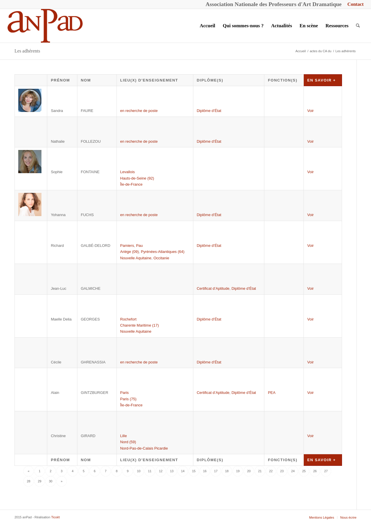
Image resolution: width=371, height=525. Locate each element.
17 (215, 471)
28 (28, 481)
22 (270, 471)
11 (149, 471)
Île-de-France (131, 184)
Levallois (127, 172)
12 (160, 471)
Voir (310, 110)
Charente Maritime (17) (139, 325)
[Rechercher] (357, 26)
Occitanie (161, 258)
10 (138, 471)
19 (237, 471)
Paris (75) (128, 399)
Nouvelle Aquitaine (136, 258)
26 (315, 471)
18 (226, 471)
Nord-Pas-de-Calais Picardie (144, 448)
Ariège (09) (129, 251)
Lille (123, 436)
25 (303, 471)
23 (281, 471)
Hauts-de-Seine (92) (137, 178)
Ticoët (55, 517)
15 (193, 471)
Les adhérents (27, 50)
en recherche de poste (139, 110)
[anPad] (45, 26)
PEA (271, 392)
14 (182, 471)
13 (171, 471)
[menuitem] (353, 4)
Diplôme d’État (209, 110)
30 (50, 481)
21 (259, 471)
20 (248, 471)
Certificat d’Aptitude (213, 288)
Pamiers (127, 245)
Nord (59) (128, 442)
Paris (124, 392)
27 (326, 471)
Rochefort (128, 319)
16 (204, 471)
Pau (139, 245)
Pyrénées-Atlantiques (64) (162, 251)
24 (292, 471)
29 (39, 481)
